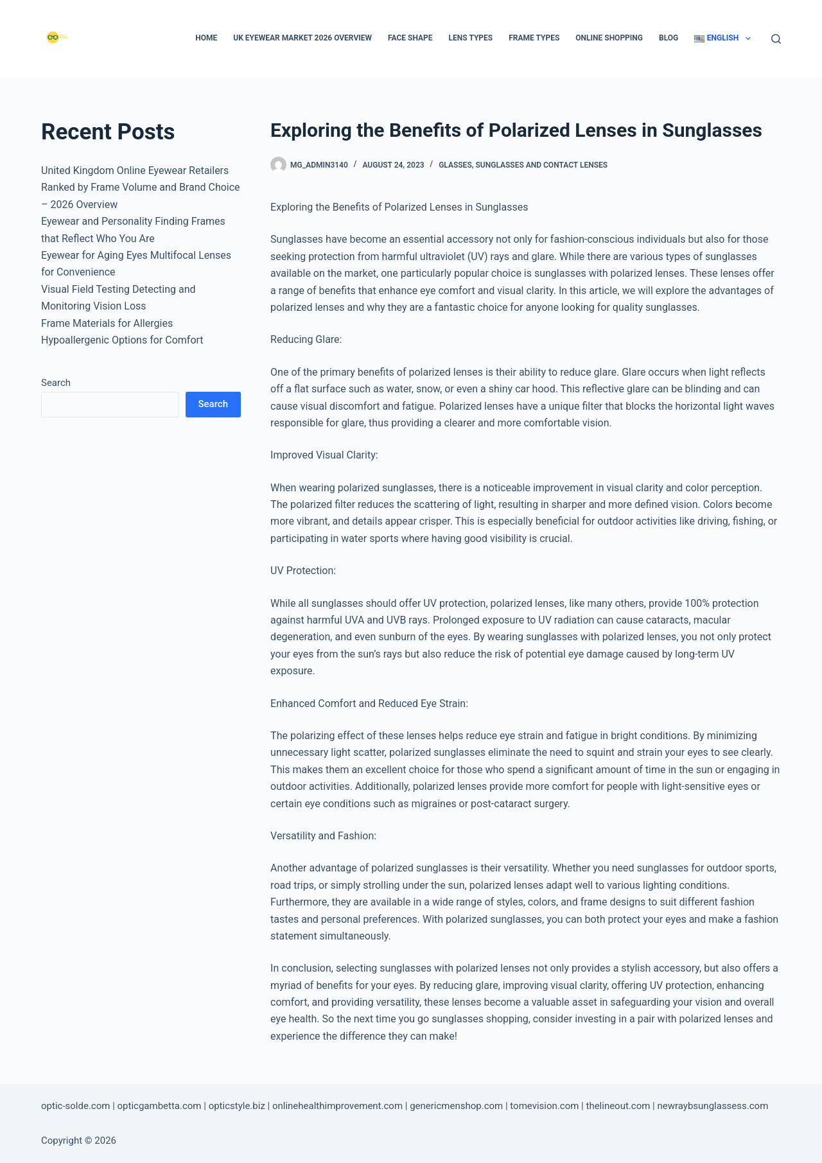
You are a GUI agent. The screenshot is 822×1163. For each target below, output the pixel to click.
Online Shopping (609, 37)
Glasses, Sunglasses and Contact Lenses (523, 165)
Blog (668, 37)
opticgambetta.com (160, 1106)
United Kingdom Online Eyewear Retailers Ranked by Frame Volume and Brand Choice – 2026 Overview (140, 187)
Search (56, 383)
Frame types (534, 37)
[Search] (776, 39)
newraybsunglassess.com (712, 1106)
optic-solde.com (75, 1106)
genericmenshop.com (456, 1106)
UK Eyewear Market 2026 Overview (302, 37)
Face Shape (410, 37)
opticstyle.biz (237, 1106)
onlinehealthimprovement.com (337, 1106)
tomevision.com (544, 1106)
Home (206, 37)
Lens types (471, 37)
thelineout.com (618, 1106)
